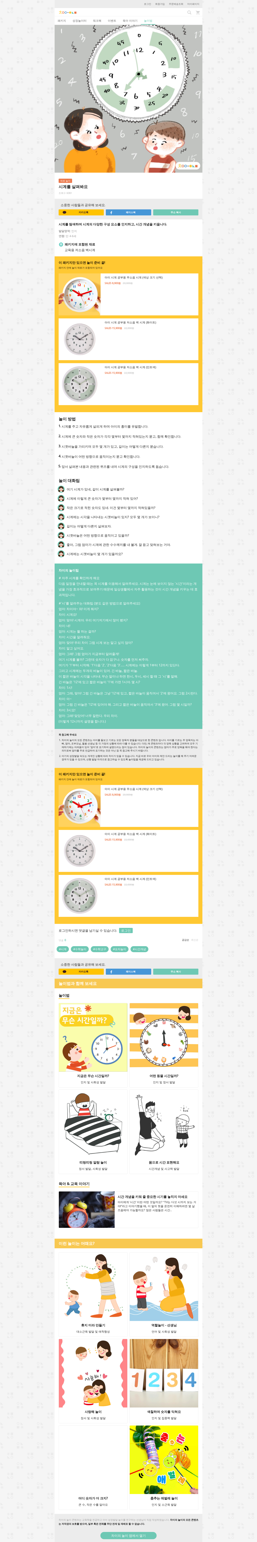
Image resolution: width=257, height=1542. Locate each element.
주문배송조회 (176, 4)
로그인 (147, 4)
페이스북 (123, 212)
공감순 (185, 940)
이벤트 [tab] (112, 20)
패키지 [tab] (62, 20)
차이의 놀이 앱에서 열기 (128, 1535)
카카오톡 (75, 212)
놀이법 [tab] (148, 20)
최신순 (194, 940)
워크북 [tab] (97, 20)
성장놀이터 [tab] (79, 20)
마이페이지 (193, 4)
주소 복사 (176, 212)
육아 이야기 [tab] (130, 20)
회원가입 (160, 4)
